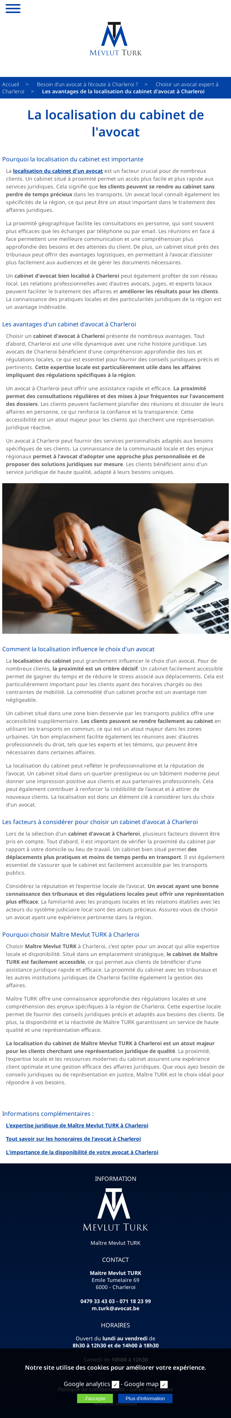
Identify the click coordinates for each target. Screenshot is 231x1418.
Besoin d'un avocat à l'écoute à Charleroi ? (87, 84)
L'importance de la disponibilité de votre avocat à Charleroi (82, 1152)
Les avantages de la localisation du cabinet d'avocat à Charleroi (123, 91)
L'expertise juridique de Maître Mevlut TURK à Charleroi (77, 1125)
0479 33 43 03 (97, 1301)
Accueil (10, 84)
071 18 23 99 (135, 1301)
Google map (141, 1384)
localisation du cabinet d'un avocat (58, 170)
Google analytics (87, 1384)
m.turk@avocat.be (115, 1308)
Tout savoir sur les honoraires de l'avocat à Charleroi (73, 1138)
